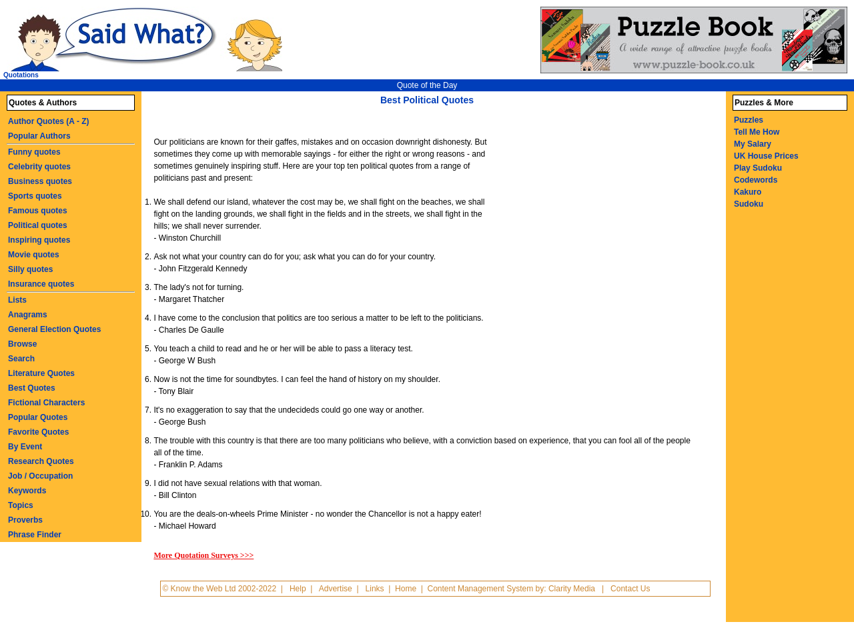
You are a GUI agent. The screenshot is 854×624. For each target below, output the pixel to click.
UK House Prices (766, 156)
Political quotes (37, 225)
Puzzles (748, 120)
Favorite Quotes (38, 432)
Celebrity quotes (39, 166)
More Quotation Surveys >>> (203, 555)
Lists (17, 300)
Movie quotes (33, 254)
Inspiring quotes (39, 240)
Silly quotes (30, 269)
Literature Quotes (41, 373)
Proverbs (25, 520)
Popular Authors (39, 136)
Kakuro (747, 192)
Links (375, 588)
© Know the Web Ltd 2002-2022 (219, 588)
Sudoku (748, 204)
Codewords (755, 180)
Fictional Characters (46, 402)
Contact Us (630, 588)
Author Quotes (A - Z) (48, 121)
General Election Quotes (54, 329)
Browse (22, 344)
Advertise (335, 588)
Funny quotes (34, 152)
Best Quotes (31, 388)
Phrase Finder (34, 534)
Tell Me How (756, 132)
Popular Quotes (37, 417)
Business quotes (40, 181)
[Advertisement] (605, 212)
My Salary (752, 144)
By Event (25, 446)
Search (21, 358)
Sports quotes (35, 196)
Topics (20, 505)
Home (405, 588)
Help (298, 588)
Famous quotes (37, 210)
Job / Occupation (40, 476)
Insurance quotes (41, 284)
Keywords (27, 490)
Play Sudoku (758, 168)
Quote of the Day (427, 85)
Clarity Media (571, 588)
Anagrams (27, 314)
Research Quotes (41, 461)
